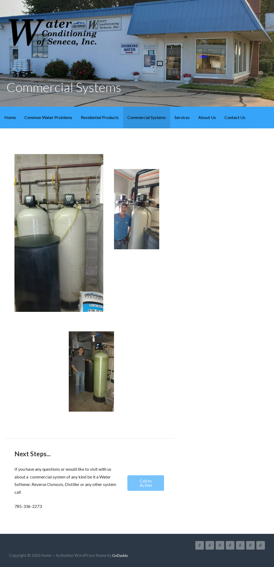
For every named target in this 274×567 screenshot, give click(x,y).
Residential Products (100, 117)
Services (182, 117)
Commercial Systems (146, 117)
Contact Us (234, 117)
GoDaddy (120, 555)
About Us (207, 117)
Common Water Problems (48, 117)
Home (10, 117)
